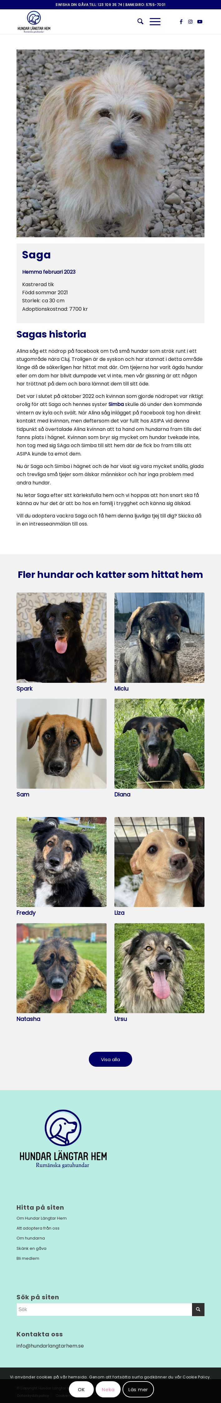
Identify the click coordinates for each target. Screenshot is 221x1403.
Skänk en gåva (31, 1248)
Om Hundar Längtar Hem (42, 1218)
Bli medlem (28, 1258)
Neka (108, 1389)
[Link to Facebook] (181, 21)
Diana (122, 794)
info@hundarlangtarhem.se (50, 1345)
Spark (24, 688)
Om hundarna (31, 1238)
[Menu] (152, 21)
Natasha (28, 1019)
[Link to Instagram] (190, 21)
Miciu (121, 688)
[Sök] (137, 21)
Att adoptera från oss (38, 1228)
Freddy (26, 913)
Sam (23, 794)
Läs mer (138, 1389)
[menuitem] (137, 21)
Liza (119, 913)
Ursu (120, 1019)
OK (81, 1389)
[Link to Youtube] (199, 21)
